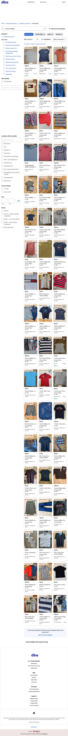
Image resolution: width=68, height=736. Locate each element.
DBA (2, 23)
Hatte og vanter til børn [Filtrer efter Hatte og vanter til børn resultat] (13, 56)
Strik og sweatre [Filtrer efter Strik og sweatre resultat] (11, 68)
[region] (30, 55)
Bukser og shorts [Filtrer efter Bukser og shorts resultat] (11, 48)
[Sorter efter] (60, 39)
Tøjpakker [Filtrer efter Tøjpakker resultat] (9, 74)
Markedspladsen (11, 23)
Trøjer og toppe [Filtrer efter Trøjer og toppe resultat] (11, 71)
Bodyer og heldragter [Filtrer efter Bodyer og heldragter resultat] (13, 45)
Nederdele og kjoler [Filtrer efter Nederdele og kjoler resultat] (12, 62)
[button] (57, 29)
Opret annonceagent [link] (45, 635)
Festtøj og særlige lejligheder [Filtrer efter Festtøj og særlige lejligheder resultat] (12, 52)
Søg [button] (18, 201)
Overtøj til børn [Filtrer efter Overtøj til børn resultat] (11, 65)
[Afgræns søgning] (11, 140)
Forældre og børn (24, 23)
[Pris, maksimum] (12, 201)
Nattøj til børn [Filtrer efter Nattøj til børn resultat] (10, 59)
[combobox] (23, 29)
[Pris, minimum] (4, 201)
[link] (8, 37)
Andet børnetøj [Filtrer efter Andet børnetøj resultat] (11, 42)
